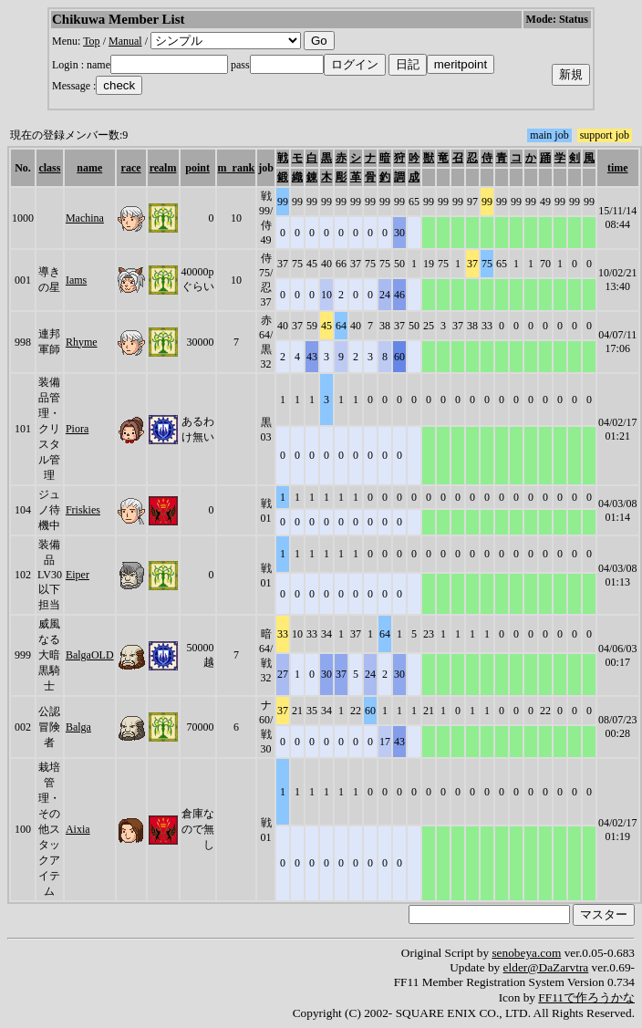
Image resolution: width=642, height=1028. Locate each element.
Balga (78, 727)
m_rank (236, 167)
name (89, 167)
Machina (85, 218)
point (197, 167)
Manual (125, 41)
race (131, 167)
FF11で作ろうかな (586, 997)
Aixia (78, 829)
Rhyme (82, 342)
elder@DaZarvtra (546, 967)
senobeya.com (526, 953)
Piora (77, 428)
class (49, 167)
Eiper (77, 574)
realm (163, 167)
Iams (76, 280)
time (617, 167)
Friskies (83, 510)
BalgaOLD (90, 655)
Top (91, 41)
